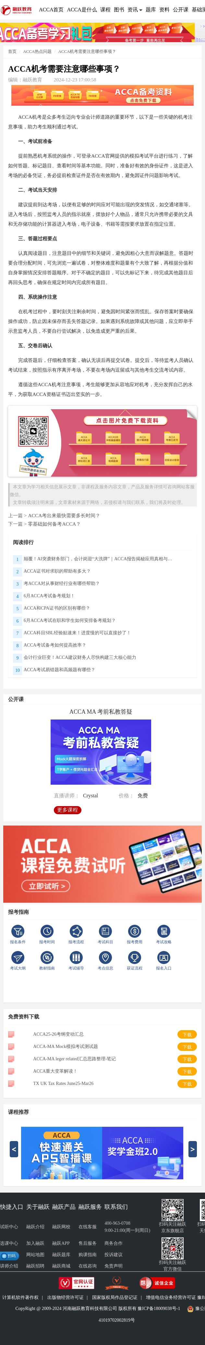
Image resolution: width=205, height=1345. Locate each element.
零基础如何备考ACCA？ (54, 524)
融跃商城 (61, 1266)
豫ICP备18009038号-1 (159, 1308)
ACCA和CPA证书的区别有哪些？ (57, 608)
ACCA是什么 (82, 9)
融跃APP (61, 1243)
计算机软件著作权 (20, 1297)
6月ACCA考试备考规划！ (49, 595)
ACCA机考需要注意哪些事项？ (87, 51)
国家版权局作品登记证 (115, 1297)
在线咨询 (87, 1266)
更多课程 (69, 807)
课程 (105, 9)
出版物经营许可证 (65, 1297)
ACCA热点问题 (37, 51)
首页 (12, 51)
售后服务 (87, 1243)
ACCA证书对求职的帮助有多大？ (57, 571)
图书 (119, 9)
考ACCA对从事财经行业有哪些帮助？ (62, 583)
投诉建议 (113, 1254)
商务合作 (113, 1243)
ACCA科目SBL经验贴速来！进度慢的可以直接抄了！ (77, 632)
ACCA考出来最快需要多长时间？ (64, 515)
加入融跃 (35, 1243)
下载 (187, 1034)
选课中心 (9, 1243)
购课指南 (87, 1254)
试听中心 (9, 1226)
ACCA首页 (51, 9)
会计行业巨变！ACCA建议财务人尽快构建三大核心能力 (80, 657)
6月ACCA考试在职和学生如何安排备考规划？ (70, 620)
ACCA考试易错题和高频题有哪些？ (59, 669)
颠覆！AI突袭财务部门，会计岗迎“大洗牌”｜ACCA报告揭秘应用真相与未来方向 (100, 558)
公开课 (180, 9)
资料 (164, 9)
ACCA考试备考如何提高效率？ (55, 645)
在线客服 (87, 1226)
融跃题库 (61, 1254)
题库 (151, 9)
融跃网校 (61, 1226)
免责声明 (113, 1266)
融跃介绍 (35, 1226)
